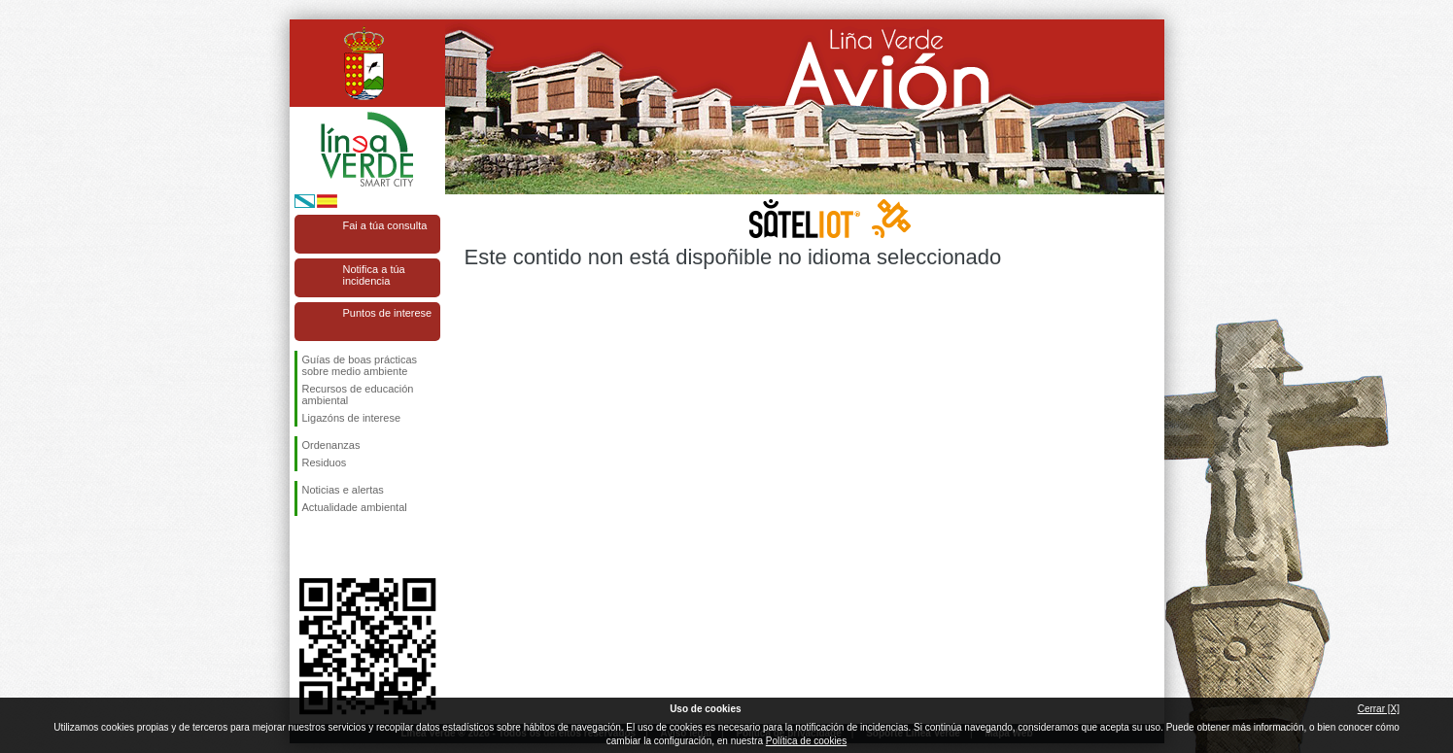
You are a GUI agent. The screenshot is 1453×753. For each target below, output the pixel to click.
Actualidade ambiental (354, 507)
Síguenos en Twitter (338, 547)
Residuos (324, 462)
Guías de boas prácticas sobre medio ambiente (360, 365)
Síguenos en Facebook (306, 547)
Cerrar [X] (1379, 708)
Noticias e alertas (343, 490)
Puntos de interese (387, 313)
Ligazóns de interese (351, 418)
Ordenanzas (331, 445)
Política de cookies (806, 741)
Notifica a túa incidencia (374, 275)
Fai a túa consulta (385, 225)
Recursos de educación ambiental (358, 394)
